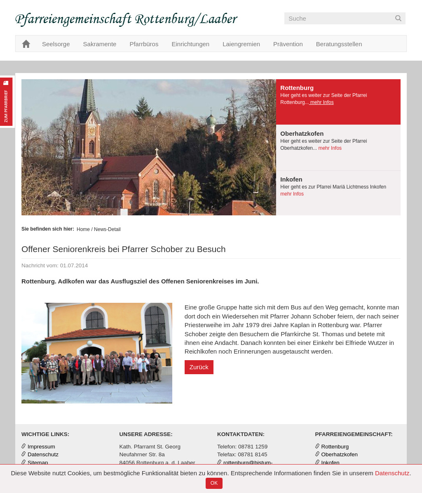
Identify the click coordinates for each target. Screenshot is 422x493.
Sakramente (100, 43)
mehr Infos (321, 102)
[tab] (338, 102)
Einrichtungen (190, 43)
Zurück (199, 366)
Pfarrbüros (143, 43)
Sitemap (38, 463)
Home (83, 229)
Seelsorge (56, 43)
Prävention (288, 43)
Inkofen (330, 463)
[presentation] (338, 102)
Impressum (41, 446)
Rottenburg (335, 446)
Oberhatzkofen (339, 454)
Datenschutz (392, 472)
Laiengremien (241, 43)
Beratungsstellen (339, 43)
